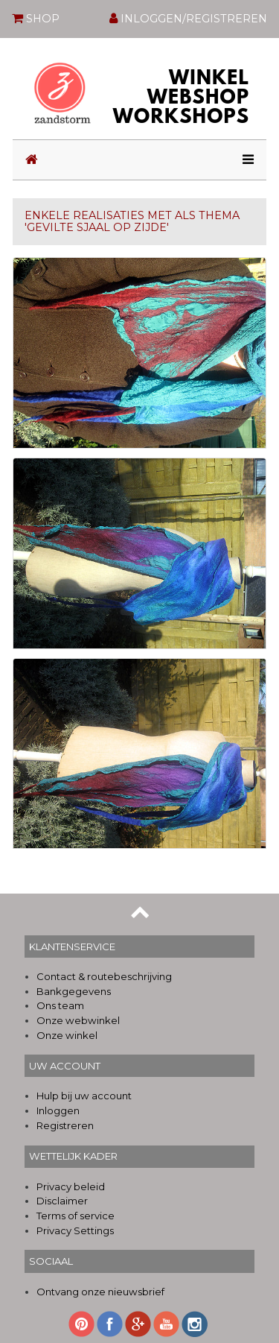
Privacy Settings (75, 1230)
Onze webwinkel (78, 1020)
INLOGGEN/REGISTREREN (188, 18)
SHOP (36, 17)
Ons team (60, 1005)
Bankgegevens (73, 991)
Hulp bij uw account (84, 1096)
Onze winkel (66, 1035)
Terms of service (75, 1216)
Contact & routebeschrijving (104, 976)
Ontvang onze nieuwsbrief (100, 1292)
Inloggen (58, 1110)
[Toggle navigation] (243, 160)
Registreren (65, 1125)
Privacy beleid (70, 1186)
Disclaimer (62, 1201)
